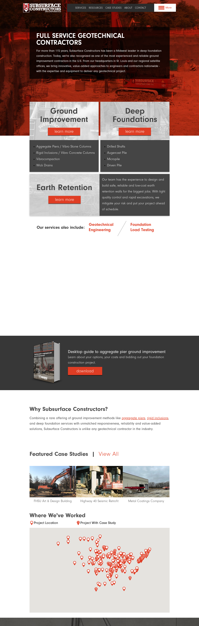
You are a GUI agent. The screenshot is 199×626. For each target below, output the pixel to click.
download (85, 371)
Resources (96, 7)
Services (80, 7)
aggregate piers (133, 418)
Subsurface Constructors (42, 7)
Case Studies (113, 7)
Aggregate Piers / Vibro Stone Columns (63, 146)
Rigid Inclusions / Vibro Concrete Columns (65, 153)
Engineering (100, 229)
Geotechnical (101, 224)
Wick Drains (44, 165)
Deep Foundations (135, 115)
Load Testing (142, 229)
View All (109, 454)
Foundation (140, 224)
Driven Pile (114, 165)
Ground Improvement (64, 115)
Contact (140, 7)
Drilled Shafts (116, 146)
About (128, 7)
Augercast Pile (117, 153)
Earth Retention (64, 187)
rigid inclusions (157, 418)
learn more (64, 131)
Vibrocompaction (48, 159)
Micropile (113, 159)
